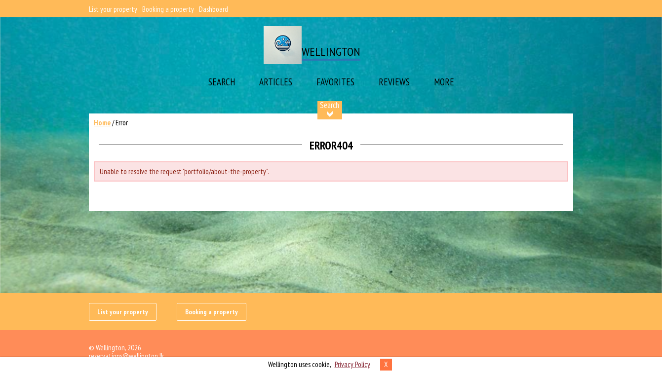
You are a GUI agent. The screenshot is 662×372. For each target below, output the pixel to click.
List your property (113, 9)
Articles (275, 82)
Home (102, 122)
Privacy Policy (352, 364)
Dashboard (213, 9)
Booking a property (168, 9)
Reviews (394, 82)
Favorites (335, 82)
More (444, 82)
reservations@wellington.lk (126, 356)
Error (122, 122)
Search (221, 82)
